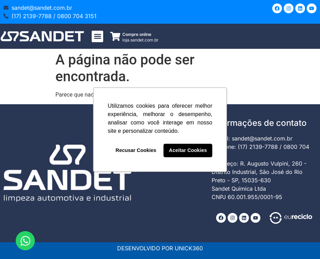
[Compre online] (115, 36)
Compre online (136, 34)
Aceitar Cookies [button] (188, 150)
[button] (97, 36)
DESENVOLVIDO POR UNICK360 (160, 248)
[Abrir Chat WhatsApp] (25, 240)
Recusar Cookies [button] (136, 150)
